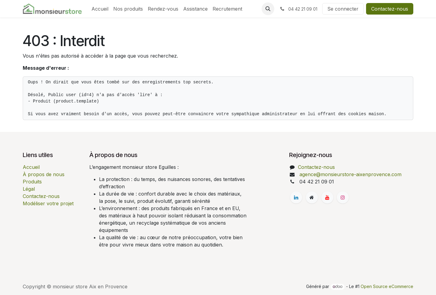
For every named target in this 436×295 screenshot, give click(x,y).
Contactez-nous (389, 9)
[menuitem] (100, 9)
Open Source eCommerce (387, 286)
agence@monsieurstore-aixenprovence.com (349, 174)
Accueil (31, 167)
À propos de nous (43, 174)
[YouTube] (327, 197)
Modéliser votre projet (48, 203)
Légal (29, 189)
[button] (268, 8)
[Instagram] (343, 197)
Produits (32, 182)
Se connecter (342, 9)
